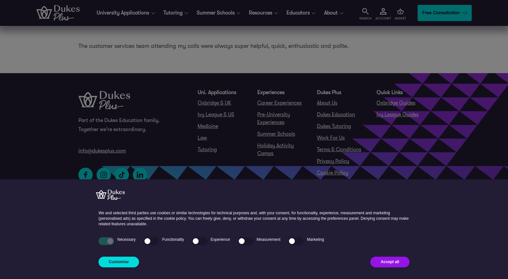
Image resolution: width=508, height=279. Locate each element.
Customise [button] (119, 262)
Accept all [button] (390, 262)
